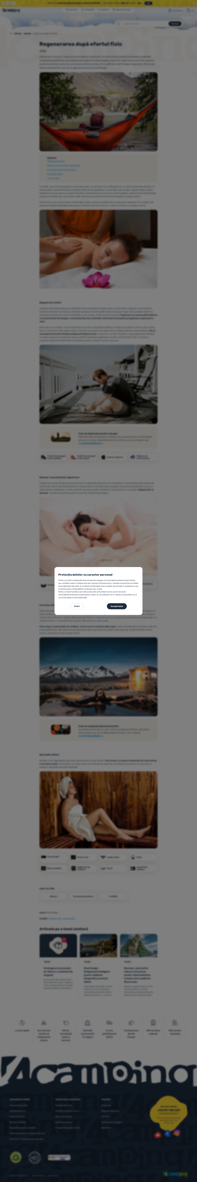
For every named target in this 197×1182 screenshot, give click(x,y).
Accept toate (117, 606)
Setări (77, 606)
